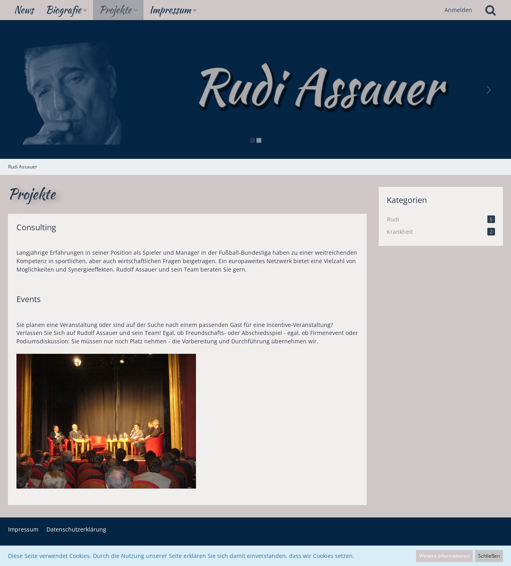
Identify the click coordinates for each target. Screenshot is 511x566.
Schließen (489, 555)
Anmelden (458, 10)
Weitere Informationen (444, 555)
